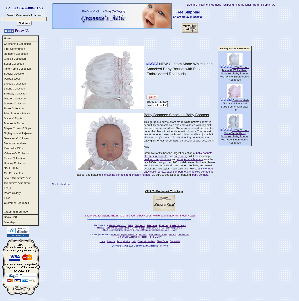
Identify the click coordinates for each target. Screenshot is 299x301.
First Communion (14, 48)
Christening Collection (17, 43)
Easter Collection (14, 158)
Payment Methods (210, 4)
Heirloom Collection (16, 53)
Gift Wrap (122, 237)
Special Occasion (14, 73)
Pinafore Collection (15, 98)
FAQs (7, 188)
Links (7, 197)
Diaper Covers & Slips (17, 128)
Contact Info (183, 234)
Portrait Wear (12, 78)
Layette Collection (15, 83)
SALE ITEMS (12, 168)
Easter (121, 228)
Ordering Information (16, 211)
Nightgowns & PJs (155, 228)
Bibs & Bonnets (110, 230)
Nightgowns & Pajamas (18, 133)
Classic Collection (15, 58)
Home (7, 38)
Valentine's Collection (17, 153)
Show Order (162, 241)
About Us (111, 241)
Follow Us (22, 30)
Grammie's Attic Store (17, 183)
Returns (258, 4)
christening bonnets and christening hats (126, 174)
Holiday (100, 228)
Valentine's (111, 228)
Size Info (191, 4)
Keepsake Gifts (13, 148)
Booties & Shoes (14, 123)
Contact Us (175, 241)
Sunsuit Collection (15, 103)
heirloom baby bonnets (157, 159)
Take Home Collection (17, 68)
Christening (140, 225)
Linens (174, 230)
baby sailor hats (204, 168)
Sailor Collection (14, 63)
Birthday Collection (15, 93)
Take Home (152, 225)
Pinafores (163, 225)
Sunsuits (170, 228)
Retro (120, 230)
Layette (178, 228)
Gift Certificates (13, 173)
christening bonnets (155, 156)
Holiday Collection (15, 163)
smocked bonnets (200, 171)
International (243, 4)
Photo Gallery (12, 193)
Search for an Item (146, 241)
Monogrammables (15, 143)
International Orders (158, 234)
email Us (270, 4)
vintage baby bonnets (190, 159)
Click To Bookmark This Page (164, 191)
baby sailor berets (154, 171)
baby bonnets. (200, 174)
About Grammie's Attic (17, 178)
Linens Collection (14, 88)
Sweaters (165, 230)
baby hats (179, 156)
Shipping (228, 4)
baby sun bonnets (177, 171)
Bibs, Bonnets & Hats (17, 113)
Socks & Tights (13, 118)
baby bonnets (204, 153)
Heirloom (113, 225)
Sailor (130, 225)
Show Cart (10, 217)
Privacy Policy (123, 241)
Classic (122, 225)
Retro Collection (14, 108)
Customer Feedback (16, 202)
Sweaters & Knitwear (17, 138)
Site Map (9, 222)
